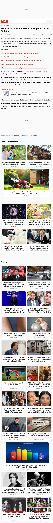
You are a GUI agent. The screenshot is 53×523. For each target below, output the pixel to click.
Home (2, 25)
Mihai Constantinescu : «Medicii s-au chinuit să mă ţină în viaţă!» (21, 60)
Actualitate (6, 25)
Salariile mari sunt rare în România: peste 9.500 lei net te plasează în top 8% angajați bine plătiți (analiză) (26, 466)
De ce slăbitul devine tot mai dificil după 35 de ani (39, 334)
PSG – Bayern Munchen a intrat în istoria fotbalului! (14, 384)
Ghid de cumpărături (10, 142)
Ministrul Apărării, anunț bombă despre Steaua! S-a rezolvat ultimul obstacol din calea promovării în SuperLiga (13, 284)
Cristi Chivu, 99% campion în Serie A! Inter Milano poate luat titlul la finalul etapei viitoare (13, 435)
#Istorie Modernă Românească (14, 512)
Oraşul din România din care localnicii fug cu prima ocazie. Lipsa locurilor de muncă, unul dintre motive (39, 359)
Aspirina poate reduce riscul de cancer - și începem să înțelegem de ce (39, 435)
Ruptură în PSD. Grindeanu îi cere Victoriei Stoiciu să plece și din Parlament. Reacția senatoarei (39, 248)
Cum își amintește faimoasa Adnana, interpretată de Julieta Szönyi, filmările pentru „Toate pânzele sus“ (39, 516)
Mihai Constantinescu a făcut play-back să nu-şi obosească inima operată (24, 68)
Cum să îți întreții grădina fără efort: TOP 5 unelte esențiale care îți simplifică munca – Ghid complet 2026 (26, 192)
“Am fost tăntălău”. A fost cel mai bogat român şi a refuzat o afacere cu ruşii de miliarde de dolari (14, 359)
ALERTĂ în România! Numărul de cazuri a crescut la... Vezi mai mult (13, 334)
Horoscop (13, 226)
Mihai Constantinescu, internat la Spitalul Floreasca (17, 64)
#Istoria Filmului (40, 512)
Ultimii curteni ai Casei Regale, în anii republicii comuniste (14, 515)
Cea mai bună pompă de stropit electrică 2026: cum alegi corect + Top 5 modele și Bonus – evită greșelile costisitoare (13, 163)
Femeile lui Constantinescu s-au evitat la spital (15, 57)
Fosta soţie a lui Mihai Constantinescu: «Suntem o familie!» (19, 53)
